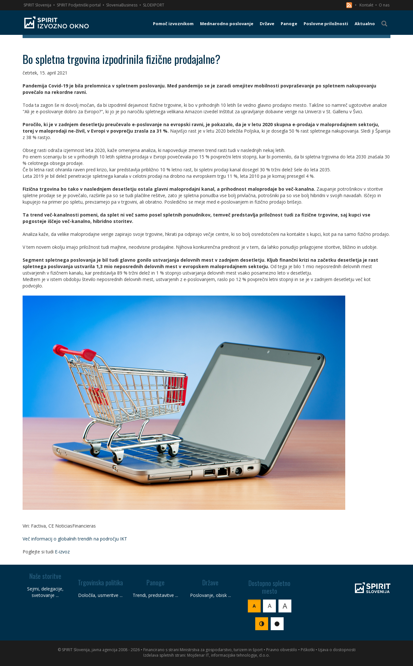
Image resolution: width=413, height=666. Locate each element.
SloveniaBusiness (121, 5)
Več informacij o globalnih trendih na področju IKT (75, 539)
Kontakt (366, 5)
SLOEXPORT (153, 5)
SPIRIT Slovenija (37, 5)
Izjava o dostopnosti (337, 649)
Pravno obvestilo (281, 649)
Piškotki (308, 649)
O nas (384, 5)
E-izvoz (62, 552)
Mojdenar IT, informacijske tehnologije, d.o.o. (228, 655)
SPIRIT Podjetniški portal (79, 5)
